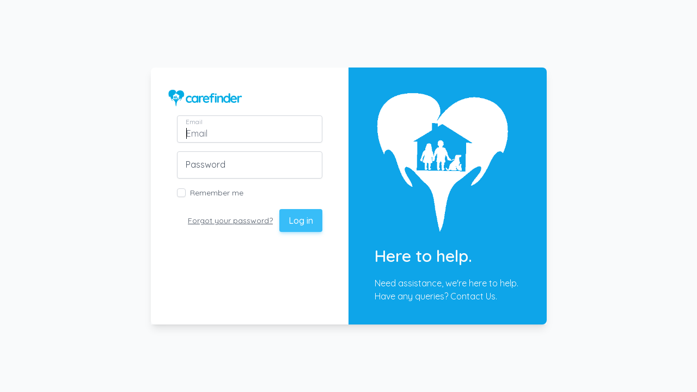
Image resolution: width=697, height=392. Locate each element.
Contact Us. (473, 296)
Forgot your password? (230, 220)
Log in (301, 220)
